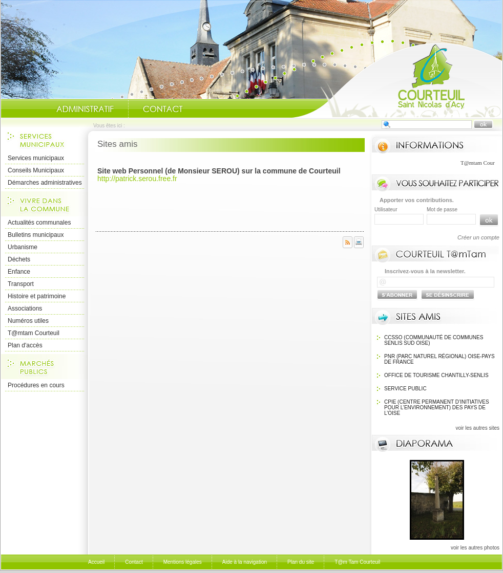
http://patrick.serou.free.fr (137, 178)
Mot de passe (442, 209)
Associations (25, 308)
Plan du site (300, 562)
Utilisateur (385, 209)
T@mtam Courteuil (33, 333)
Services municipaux (36, 158)
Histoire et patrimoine (37, 296)
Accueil (397, 80)
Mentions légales (182, 562)
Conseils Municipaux (36, 170)
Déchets (19, 259)
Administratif (85, 109)
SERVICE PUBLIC (405, 388)
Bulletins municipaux (36, 234)
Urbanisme (22, 247)
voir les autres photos (475, 547)
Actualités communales (39, 222)
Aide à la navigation (244, 562)
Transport (21, 284)
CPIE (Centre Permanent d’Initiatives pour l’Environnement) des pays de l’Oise (436, 407)
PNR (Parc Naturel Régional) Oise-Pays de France (439, 359)
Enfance (19, 271)
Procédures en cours (36, 385)
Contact (163, 109)
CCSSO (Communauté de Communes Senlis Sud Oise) (433, 340)
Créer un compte (478, 237)
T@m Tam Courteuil (357, 562)
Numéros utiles (28, 320)
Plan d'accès (25, 345)
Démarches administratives (45, 182)
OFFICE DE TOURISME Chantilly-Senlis (436, 375)
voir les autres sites (477, 428)
